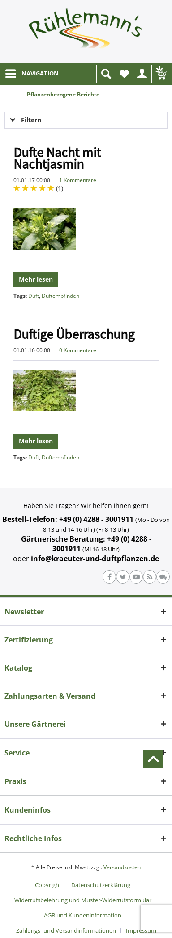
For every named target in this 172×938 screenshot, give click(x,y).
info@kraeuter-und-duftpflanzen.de (95, 558)
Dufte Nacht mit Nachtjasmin (57, 158)
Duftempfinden (60, 296)
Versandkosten (122, 867)
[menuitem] (31, 74)
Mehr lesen (36, 279)
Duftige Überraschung (73, 333)
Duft (33, 296)
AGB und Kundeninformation (82, 915)
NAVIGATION (32, 72)
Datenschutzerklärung (100, 885)
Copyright (48, 885)
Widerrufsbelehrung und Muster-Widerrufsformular (82, 900)
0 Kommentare (77, 350)
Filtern (25, 118)
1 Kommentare (77, 180)
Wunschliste (126, 76)
